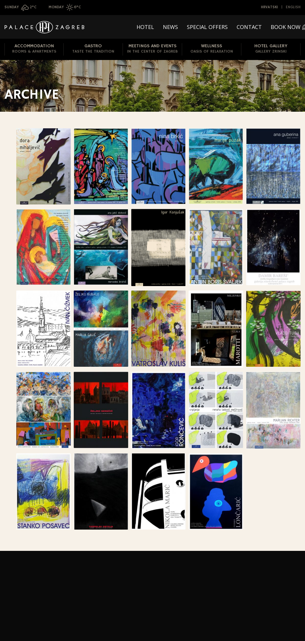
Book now (286, 26)
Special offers (207, 26)
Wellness (211, 49)
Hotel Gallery (270, 49)
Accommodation (34, 49)
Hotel (145, 26)
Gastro (93, 49)
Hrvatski (269, 7)
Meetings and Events (152, 49)
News (170, 26)
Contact (249, 26)
